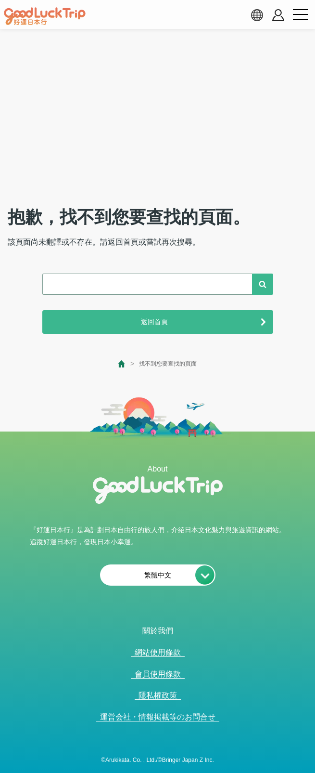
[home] (45, 16)
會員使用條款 (158, 674)
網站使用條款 (158, 652)
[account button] (278, 15)
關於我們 (157, 631)
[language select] (256, 15)
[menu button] (300, 15)
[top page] (122, 363)
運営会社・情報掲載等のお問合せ (157, 717)
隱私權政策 (158, 695)
